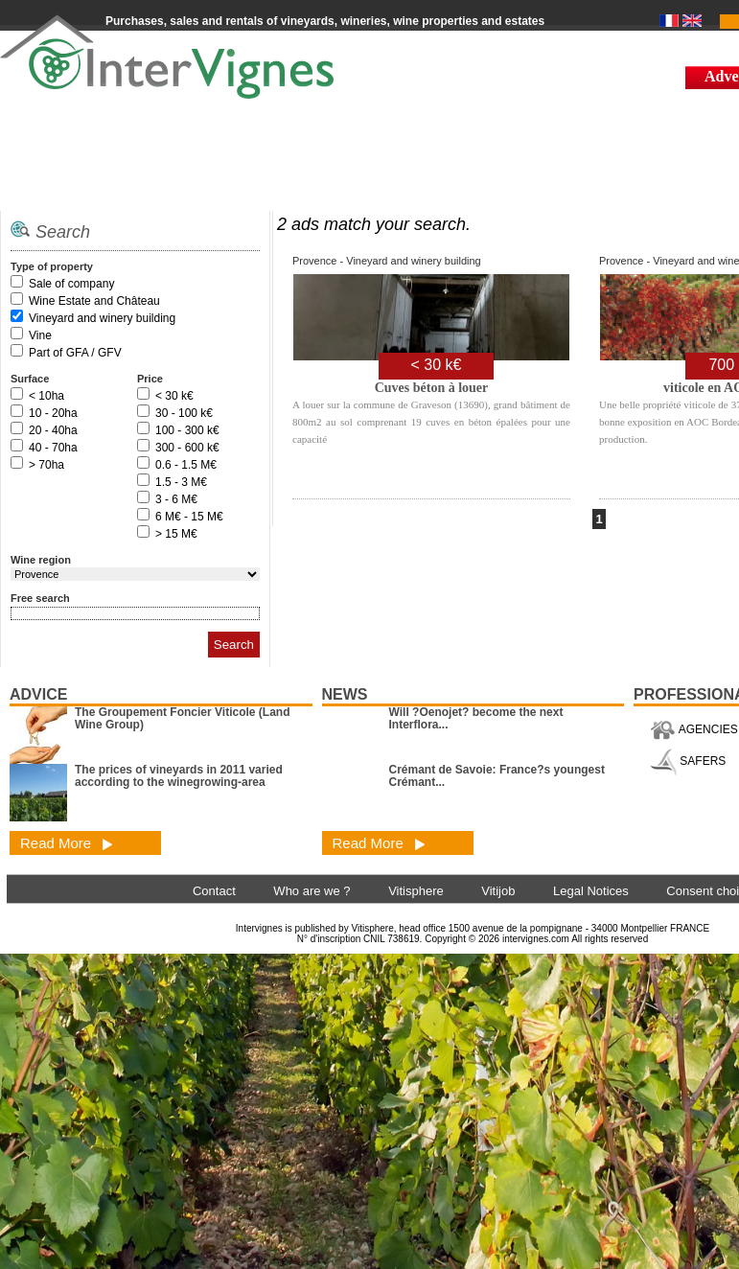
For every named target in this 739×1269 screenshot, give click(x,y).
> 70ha (46, 465)
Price (150, 378)
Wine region (41, 559)
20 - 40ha (53, 430)
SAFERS (688, 761)
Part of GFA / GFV (75, 352)
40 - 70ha (53, 447)
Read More (66, 843)
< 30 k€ (174, 396)
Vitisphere (416, 891)
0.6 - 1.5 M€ (186, 465)
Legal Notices (591, 891)
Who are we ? (311, 891)
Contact (214, 891)
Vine (40, 335)
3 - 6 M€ (176, 499)
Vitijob (498, 891)
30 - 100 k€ (184, 413)
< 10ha (46, 396)
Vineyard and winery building (102, 318)
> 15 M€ (176, 534)
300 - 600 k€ (187, 447)
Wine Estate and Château (94, 301)
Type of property (52, 266)
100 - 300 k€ (187, 430)
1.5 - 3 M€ (181, 482)
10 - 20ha (53, 413)
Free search (40, 598)
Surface (30, 378)
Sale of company (71, 283)
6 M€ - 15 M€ (189, 516)
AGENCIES (694, 729)
